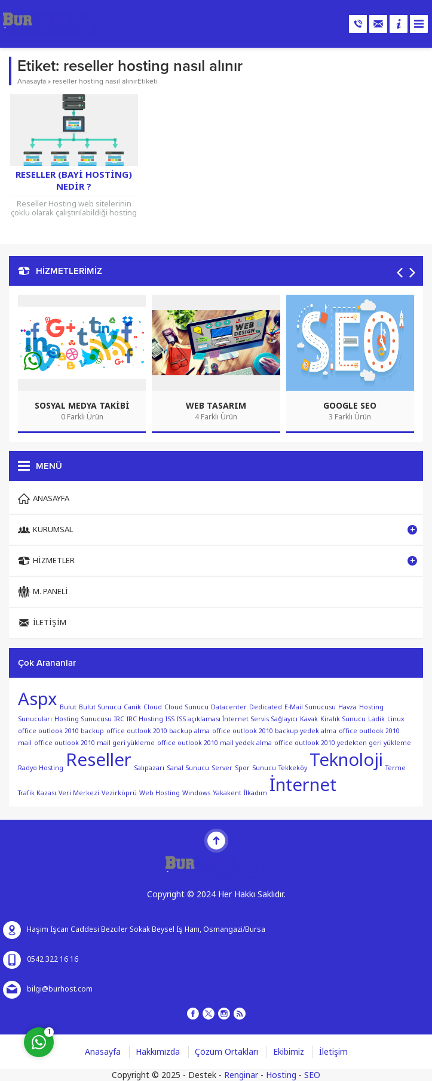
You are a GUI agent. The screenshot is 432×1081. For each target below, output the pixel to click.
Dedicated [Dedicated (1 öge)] (265, 707)
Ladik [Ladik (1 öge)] (376, 719)
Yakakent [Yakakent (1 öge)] (227, 793)
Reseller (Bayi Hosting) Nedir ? (74, 181)
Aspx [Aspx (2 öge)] (37, 699)
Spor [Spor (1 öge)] (242, 768)
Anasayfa (31, 81)
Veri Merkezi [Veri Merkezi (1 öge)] (79, 793)
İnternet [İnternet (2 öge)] (302, 785)
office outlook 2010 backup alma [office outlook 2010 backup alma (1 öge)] (158, 731)
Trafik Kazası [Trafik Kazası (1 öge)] (37, 793)
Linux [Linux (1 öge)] (396, 719)
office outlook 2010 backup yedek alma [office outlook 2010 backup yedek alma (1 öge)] (274, 731)
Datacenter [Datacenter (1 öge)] (229, 707)
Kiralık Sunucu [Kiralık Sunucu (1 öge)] (343, 719)
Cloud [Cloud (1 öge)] (152, 707)
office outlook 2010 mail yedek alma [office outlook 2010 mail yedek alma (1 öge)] (214, 743)
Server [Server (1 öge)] (222, 768)
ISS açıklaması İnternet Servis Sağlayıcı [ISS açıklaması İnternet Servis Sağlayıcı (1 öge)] (237, 719)
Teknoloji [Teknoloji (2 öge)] (346, 760)
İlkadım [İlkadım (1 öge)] (255, 793)
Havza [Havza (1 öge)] (347, 707)
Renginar (241, 1075)
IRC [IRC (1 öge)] (119, 719)
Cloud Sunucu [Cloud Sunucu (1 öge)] (186, 707)
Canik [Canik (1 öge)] (132, 707)
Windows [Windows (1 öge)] (196, 793)
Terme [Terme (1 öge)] (395, 768)
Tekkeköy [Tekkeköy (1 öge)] (292, 768)
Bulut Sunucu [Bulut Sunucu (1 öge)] (100, 707)
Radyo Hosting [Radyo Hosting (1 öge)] (40, 768)
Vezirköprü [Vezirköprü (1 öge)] (119, 793)
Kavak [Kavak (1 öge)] (309, 719)
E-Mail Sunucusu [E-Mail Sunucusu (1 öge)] (310, 707)
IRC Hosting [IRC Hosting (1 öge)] (145, 719)
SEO (312, 1075)
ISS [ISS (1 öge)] (170, 719)
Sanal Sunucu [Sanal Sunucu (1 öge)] (188, 768)
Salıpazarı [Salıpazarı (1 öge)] (149, 768)
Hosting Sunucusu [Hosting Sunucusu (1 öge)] (83, 719)
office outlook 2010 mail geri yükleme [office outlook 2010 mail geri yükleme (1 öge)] (94, 743)
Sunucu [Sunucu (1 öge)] (264, 768)
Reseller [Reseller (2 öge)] (98, 760)
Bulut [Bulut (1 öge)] (68, 707)
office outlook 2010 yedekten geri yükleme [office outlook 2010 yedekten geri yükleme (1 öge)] (342, 743)
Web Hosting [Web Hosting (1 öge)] (159, 793)
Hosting (281, 1075)
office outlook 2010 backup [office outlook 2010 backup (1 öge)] (61, 731)
